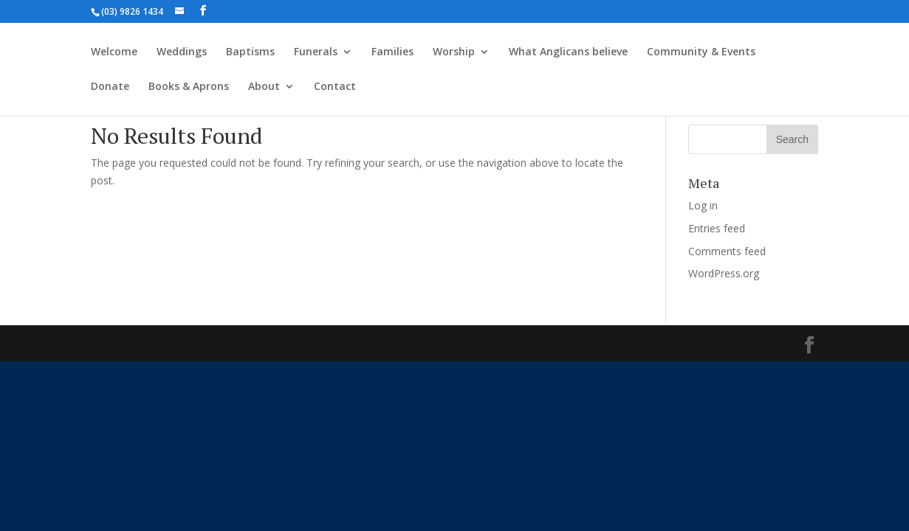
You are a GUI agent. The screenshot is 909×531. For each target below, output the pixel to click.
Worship (454, 52)
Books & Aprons (188, 87)
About (264, 87)
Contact (335, 87)
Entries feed (716, 228)
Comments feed (727, 251)
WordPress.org (723, 273)
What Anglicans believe (568, 52)
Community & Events (701, 52)
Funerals (315, 52)
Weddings (182, 52)
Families (392, 52)
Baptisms (250, 52)
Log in (703, 205)
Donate (110, 87)
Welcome (114, 52)
